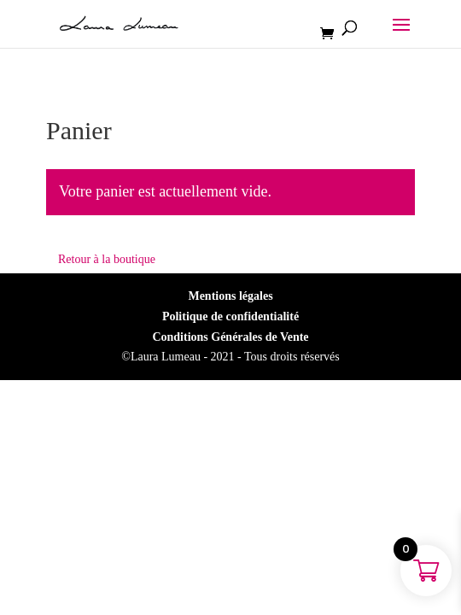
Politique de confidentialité (230, 316)
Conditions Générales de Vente (230, 337)
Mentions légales (230, 296)
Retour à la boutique (106, 259)
